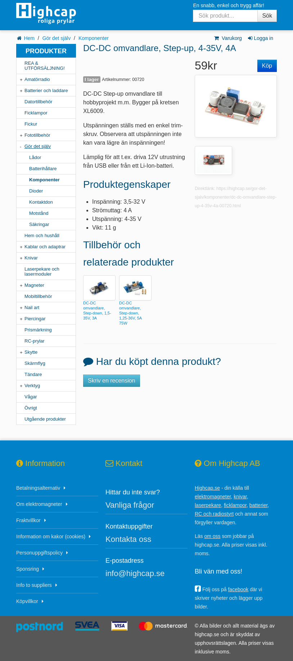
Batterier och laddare (46, 90)
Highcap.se (207, 488)
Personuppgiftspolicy (39, 553)
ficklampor (235, 505)
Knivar (31, 258)
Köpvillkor (27, 601)
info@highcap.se (134, 573)
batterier (258, 505)
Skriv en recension (111, 380)
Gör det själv (56, 38)
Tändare (33, 374)
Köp (267, 66)
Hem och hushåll (41, 235)
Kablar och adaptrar (45, 246)
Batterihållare (43, 168)
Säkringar (39, 224)
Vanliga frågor (129, 505)
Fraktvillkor (28, 520)
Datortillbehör (38, 101)
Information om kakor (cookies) (50, 536)
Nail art (31, 307)
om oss (212, 536)
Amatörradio (37, 79)
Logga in (260, 38)
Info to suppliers (34, 585)
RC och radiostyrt (214, 514)
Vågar (30, 396)
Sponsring (27, 569)
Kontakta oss (128, 539)
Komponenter (93, 38)
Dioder (36, 191)
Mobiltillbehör (38, 296)
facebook (238, 589)
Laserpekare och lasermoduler (41, 271)
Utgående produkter (45, 419)
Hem (29, 38)
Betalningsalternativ (38, 488)
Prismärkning (38, 329)
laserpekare (208, 505)
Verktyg (32, 385)
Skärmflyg (34, 363)
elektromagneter (213, 496)
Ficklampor (36, 113)
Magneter (34, 285)
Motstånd (38, 213)
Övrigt (30, 408)
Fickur (30, 124)
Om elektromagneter (39, 504)
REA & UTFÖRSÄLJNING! (44, 65)
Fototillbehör (37, 135)
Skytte (30, 352)
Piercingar (35, 318)
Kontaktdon (41, 202)
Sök (267, 16)
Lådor (35, 157)
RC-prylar (34, 341)
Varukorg (227, 38)
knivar (240, 496)
